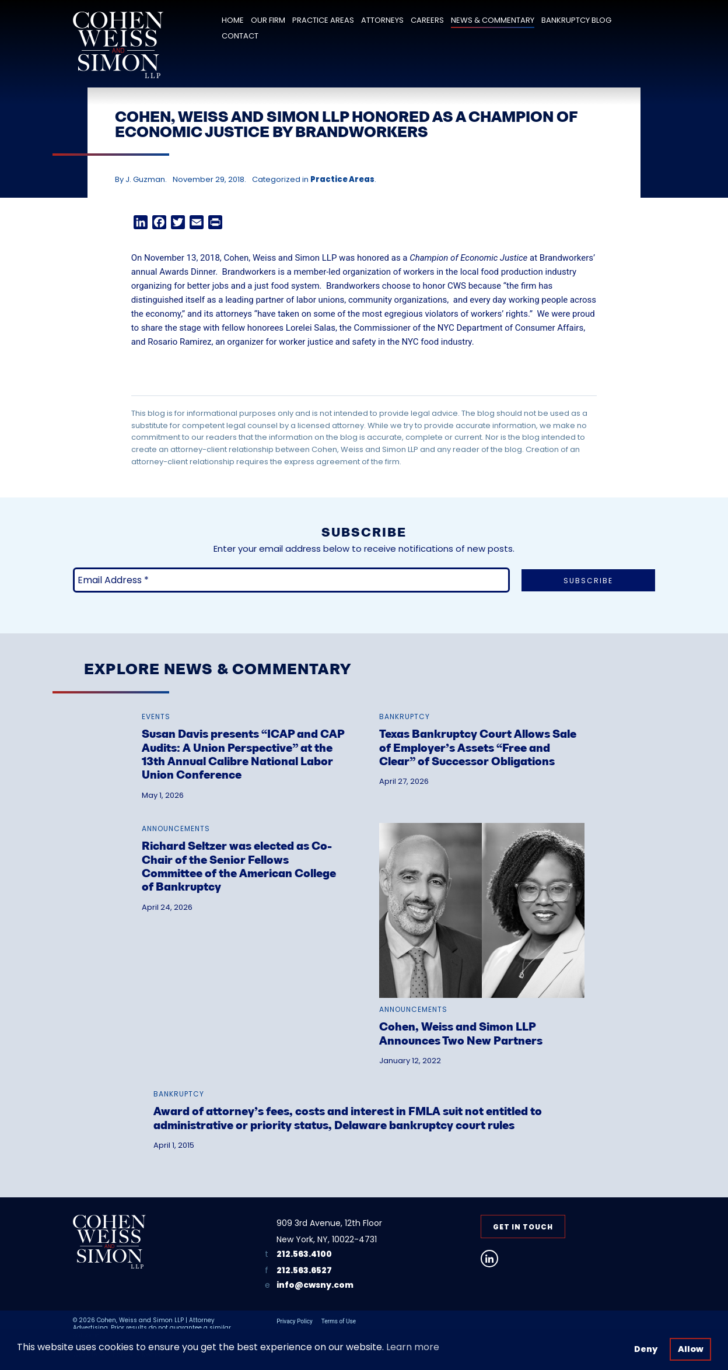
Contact (240, 35)
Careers (427, 20)
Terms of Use (338, 1321)
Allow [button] (691, 1349)
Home (233, 20)
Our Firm (268, 20)
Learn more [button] (412, 1347)
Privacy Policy (294, 1321)
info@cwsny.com (315, 1285)
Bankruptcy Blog (576, 20)
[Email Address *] (291, 580)
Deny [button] (645, 1349)
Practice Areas (323, 20)
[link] (244, 741)
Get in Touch (523, 1227)
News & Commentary (492, 20)
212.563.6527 (304, 1270)
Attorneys (382, 20)
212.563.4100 (304, 1254)
